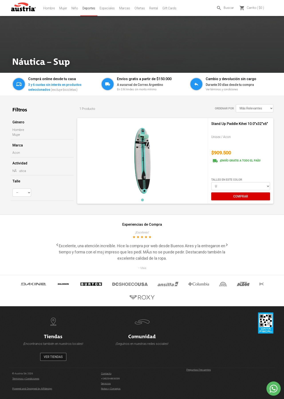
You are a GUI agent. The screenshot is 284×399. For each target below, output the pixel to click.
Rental (153, 8)
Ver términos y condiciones (222, 89)
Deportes (89, 8)
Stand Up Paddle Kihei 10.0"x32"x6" (239, 124)
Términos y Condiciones (25, 378)
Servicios (106, 383)
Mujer (63, 8)
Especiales (107, 8)
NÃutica (19, 171)
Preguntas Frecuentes (198, 369)
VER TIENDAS (53, 357)
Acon (16, 152)
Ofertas (139, 8)
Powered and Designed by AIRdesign (32, 388)
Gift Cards (169, 8)
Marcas (124, 8)
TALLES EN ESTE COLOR (226, 179)
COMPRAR (240, 196)
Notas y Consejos (110, 388)
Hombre (49, 8)
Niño (74, 8)
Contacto (106, 373)
